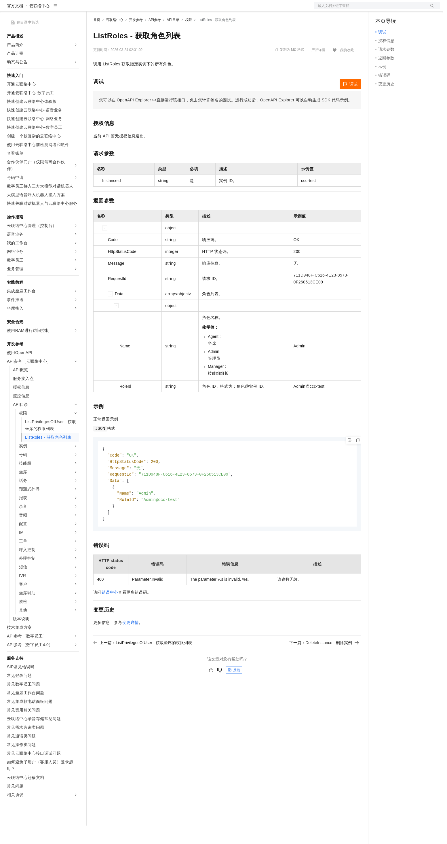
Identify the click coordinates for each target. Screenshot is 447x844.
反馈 (234, 692)
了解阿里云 (190, 9)
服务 (170, 9)
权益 (110, 9)
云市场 (140, 9)
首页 (96, 38)
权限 (188, 38)
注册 (409, 9)
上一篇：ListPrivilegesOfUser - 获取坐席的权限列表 (142, 664)
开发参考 (136, 38)
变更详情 (130, 644)
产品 (75, 9)
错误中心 (110, 614)
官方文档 (15, 24)
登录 (430, 9)
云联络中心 (39, 24)
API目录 (173, 38)
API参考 (155, 38)
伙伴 (156, 9)
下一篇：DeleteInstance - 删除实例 (324, 664)
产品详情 (318, 68)
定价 (124, 9)
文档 (369, 9)
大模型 (59, 9)
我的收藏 (347, 69)
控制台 (395, 9)
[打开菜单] (9, 9)
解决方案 (93, 9)
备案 (381, 9)
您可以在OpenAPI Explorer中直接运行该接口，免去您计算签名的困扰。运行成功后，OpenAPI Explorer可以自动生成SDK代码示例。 (225, 118)
